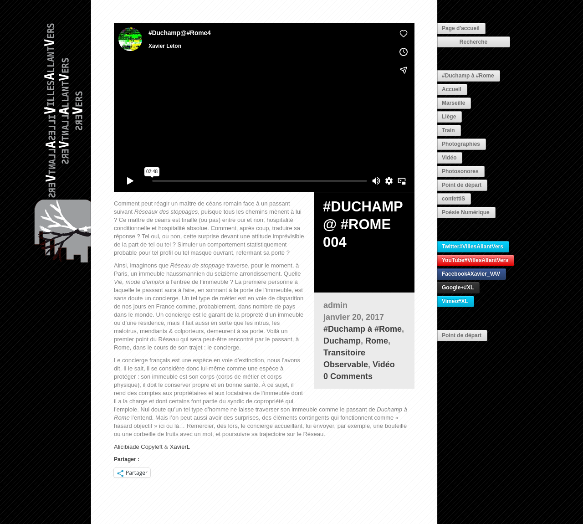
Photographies (461, 144)
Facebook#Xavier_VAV (471, 274)
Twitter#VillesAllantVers (472, 246)
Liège (449, 116)
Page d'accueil (461, 28)
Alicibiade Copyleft (138, 446)
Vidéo (449, 157)
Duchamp (342, 340)
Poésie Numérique (466, 212)
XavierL (180, 446)
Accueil (451, 89)
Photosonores (460, 171)
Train (448, 130)
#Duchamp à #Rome (468, 75)
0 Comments (348, 376)
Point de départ (461, 185)
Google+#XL (458, 287)
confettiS (453, 198)
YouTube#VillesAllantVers (475, 260)
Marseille (453, 103)
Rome (376, 340)
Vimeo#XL (455, 301)
